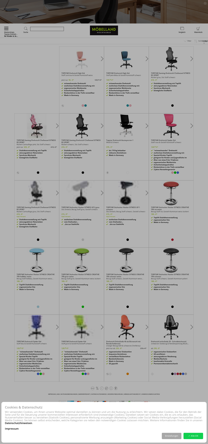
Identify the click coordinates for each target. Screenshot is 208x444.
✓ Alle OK (193, 435)
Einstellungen (171, 435)
